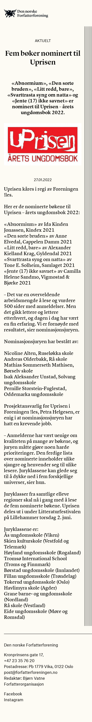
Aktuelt (43, 40)
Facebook (13, 693)
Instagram (13, 699)
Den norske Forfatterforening (26, 13)
